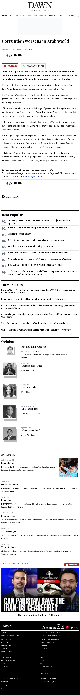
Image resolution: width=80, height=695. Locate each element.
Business (71, 15)
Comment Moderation (9, 652)
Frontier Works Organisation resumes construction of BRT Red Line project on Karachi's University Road (38, 291)
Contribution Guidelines (10, 636)
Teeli (3, 688)
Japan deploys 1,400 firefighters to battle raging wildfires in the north (33, 299)
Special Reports (46, 667)
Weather (4, 664)
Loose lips (6, 500)
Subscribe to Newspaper (50, 633)
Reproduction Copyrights (50, 636)
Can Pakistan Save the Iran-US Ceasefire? (40, 615)
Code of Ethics (7, 639)
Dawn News (44, 673)
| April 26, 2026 (40, 10)
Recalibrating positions (33, 346)
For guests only (28, 387)
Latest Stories (12, 284)
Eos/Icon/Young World (10, 679)
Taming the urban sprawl (19, 234)
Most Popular (12, 214)
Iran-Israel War (40, 15)
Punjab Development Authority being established (30, 246)
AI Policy (4, 642)
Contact (4, 633)
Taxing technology (10, 547)
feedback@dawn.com (33, 176)
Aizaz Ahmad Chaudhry (30, 413)
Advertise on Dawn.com (49, 639)
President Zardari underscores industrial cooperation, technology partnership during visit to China (38, 306)
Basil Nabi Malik (27, 370)
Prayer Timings (7, 657)
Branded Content (47, 642)
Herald (4, 685)
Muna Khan (26, 392)
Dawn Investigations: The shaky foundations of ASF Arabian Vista (38, 252)
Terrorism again (8, 531)
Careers (43, 645)
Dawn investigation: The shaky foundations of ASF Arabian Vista (37, 227)
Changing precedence (31, 365)
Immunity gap (7, 463)
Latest (11, 15)
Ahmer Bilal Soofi (28, 435)
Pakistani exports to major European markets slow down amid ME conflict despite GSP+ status (39, 315)
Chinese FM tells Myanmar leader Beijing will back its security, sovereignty (36, 329)
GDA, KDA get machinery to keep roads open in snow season (36, 240)
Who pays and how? (30, 430)
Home (4, 15)
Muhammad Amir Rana (30, 351)
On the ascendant (29, 408)
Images (42, 664)
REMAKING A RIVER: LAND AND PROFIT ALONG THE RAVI (36, 265)
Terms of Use (6, 645)
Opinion (62, 15)
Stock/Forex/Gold (8, 660)
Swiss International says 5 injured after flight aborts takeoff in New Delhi (34, 323)
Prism (42, 660)
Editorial (8, 454)
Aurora (43, 670)
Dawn (42, 657)
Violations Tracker (24, 15)
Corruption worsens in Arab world (35, 41)
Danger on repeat (9, 484)
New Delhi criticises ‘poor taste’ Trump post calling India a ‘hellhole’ (40, 259)
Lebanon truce (8, 516)
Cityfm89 (4, 682)
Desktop (4, 667)
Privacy (4, 649)
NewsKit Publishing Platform (49, 682)
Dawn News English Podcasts (15, 564)
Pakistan (52, 15)
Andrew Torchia (8, 49)
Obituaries (44, 649)
